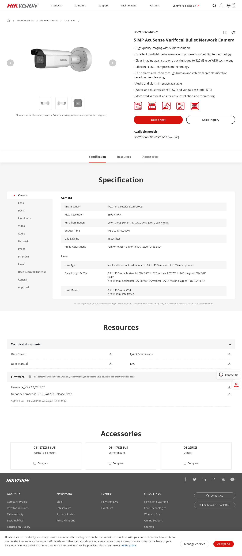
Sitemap (149, 526)
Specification (97, 157)
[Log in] (221, 5)
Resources (124, 157)
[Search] (214, 5)
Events (106, 494)
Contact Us (214, 495)
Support (103, 5)
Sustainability (15, 520)
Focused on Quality (18, 526)
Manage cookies (194, 544)
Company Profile (17, 501)
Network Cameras (49, 20)
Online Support (153, 520)
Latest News (63, 508)
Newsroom (64, 494)
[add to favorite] (232, 32)
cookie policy (128, 545)
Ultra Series (69, 20)
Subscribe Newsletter (214, 505)
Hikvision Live (109, 501)
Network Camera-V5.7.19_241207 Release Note (41, 394)
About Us (13, 494)
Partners (154, 5)
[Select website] (230, 5)
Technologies (129, 5)
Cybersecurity (15, 514)
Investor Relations (17, 508)
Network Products (25, 20)
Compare (42, 463)
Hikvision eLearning (156, 501)
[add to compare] (225, 32)
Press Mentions (65, 520)
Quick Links (152, 494)
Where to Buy (152, 514)
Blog (59, 501)
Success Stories (65, 514)
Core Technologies (155, 508)
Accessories (150, 157)
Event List (107, 508)
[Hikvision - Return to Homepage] (23, 5)
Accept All (223, 544)
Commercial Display (184, 5)
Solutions (80, 5)
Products (56, 5)
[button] (37, 21)
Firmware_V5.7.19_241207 (28, 387)
